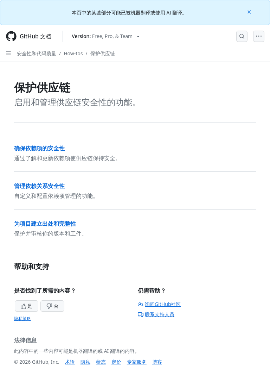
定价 (116, 361)
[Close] (250, 11)
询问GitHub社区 (159, 304)
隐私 (85, 361)
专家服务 (137, 361)
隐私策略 (22, 318)
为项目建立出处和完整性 (45, 223)
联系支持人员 (156, 314)
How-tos (73, 53)
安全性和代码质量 (36, 53)
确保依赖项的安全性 (39, 148)
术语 (70, 361)
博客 (157, 361)
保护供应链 (102, 53)
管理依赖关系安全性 (39, 186)
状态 (101, 361)
